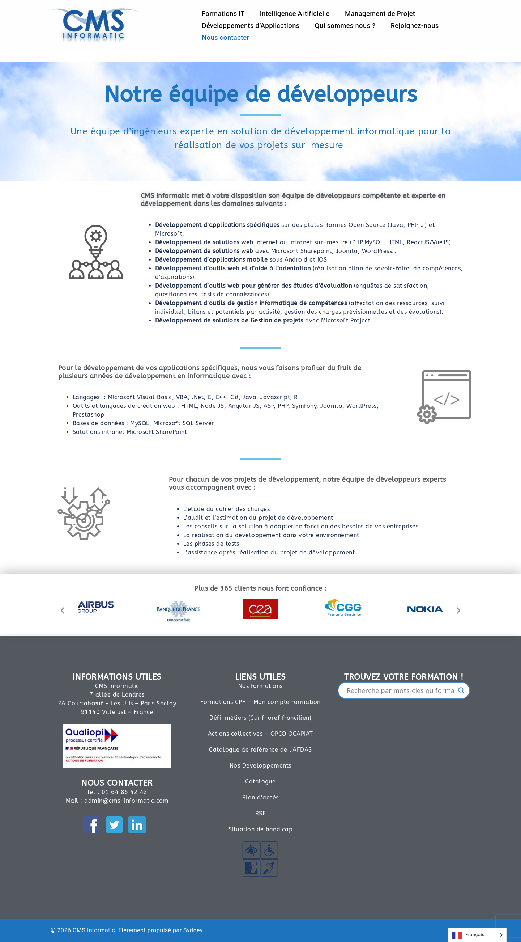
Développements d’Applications (250, 25)
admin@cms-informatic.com (126, 800)
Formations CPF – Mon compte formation (260, 701)
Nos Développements (260, 765)
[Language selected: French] (477, 935)
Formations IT (223, 13)
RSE (260, 813)
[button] (62, 610)
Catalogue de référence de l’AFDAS (260, 749)
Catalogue (260, 781)
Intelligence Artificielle (295, 13)
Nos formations (260, 686)
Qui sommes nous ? (345, 25)
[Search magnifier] (461, 690)
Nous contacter (225, 37)
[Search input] (401, 690)
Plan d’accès (260, 797)
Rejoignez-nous (415, 25)
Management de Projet (380, 13)
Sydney (193, 930)
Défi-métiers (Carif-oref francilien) (260, 717)
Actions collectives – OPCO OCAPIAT (260, 733)
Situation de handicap (261, 829)
